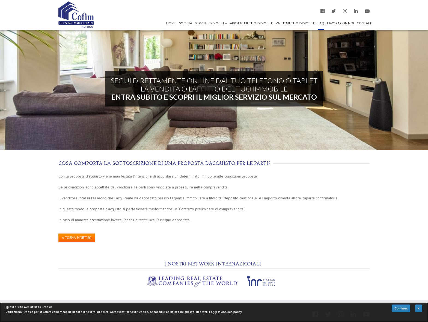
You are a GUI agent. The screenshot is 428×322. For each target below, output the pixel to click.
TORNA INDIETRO (76, 237)
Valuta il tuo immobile (295, 23)
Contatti (364, 23)
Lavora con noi (340, 23)
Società (185, 23)
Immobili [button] (218, 23)
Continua (401, 308)
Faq (321, 23)
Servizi (200, 23)
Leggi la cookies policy (225, 312)
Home (171, 23)
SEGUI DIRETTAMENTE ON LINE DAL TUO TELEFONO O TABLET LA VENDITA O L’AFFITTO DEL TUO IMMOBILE (214, 88)
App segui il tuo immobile (251, 23)
